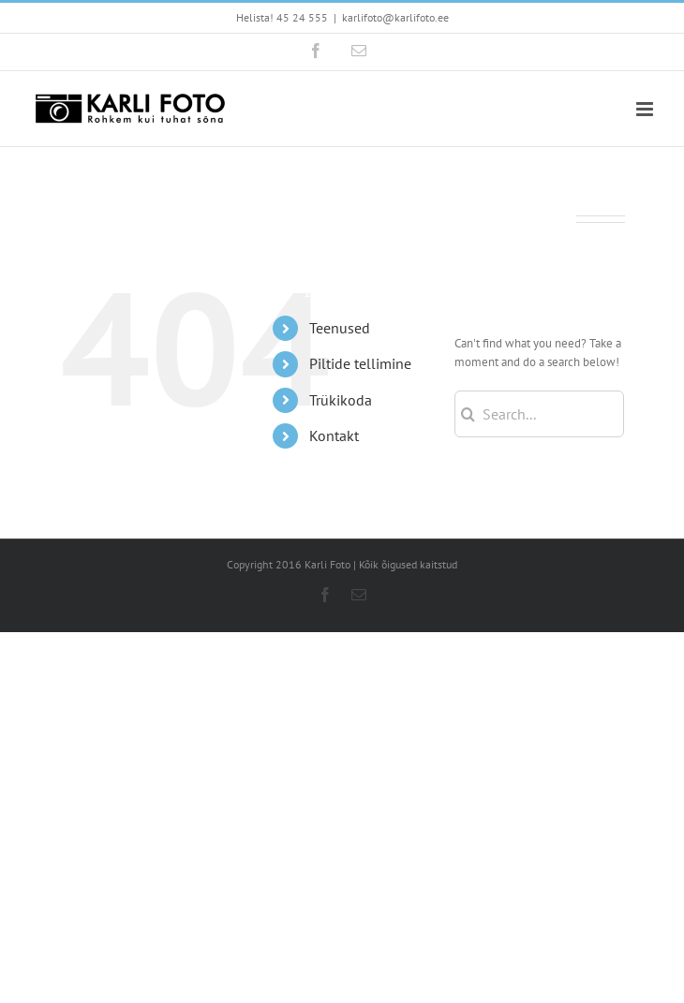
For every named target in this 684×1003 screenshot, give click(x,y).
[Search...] (539, 414)
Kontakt (334, 435)
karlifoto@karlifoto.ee (395, 17)
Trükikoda (340, 400)
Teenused (339, 327)
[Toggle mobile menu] (646, 109)
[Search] (468, 414)
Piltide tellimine (360, 363)
